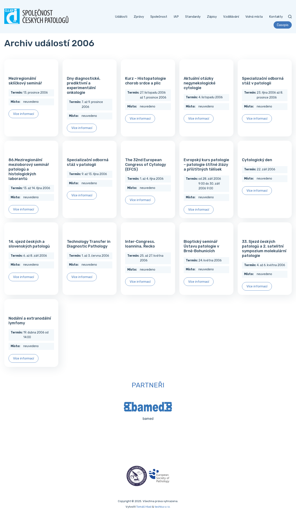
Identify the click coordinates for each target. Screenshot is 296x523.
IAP (176, 17)
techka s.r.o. (162, 506)
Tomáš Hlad (143, 506)
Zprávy (139, 17)
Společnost (158, 17)
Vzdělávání (231, 17)
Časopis (283, 25)
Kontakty (276, 17)
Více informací (23, 114)
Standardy (193, 17)
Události (121, 17)
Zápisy (212, 17)
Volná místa (254, 17)
